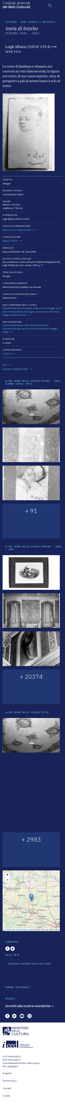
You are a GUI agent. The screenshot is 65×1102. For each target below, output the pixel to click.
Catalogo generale (16, 5)
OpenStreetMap (22, 929)
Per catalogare (10, 1066)
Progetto (7, 1073)
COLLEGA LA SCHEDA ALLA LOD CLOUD (29, 963)
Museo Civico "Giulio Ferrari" (17, 229)
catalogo (11, 21)
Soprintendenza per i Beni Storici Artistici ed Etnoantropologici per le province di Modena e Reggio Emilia (30, 328)
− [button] (7, 880)
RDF (5, 365)
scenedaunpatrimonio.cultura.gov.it (21, 1063)
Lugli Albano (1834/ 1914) (27, 46)
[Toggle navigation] (50, 5)
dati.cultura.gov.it (11, 1059)
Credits (6, 1095)
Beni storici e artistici (38, 21)
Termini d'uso (10, 1080)
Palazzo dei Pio (10, 240)
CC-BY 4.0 (8, 353)
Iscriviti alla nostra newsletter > (29, 1006)
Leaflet (8, 929)
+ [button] (7, 875)
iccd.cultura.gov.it (12, 1056)
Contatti (7, 1088)
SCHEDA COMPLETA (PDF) (15, 369)
